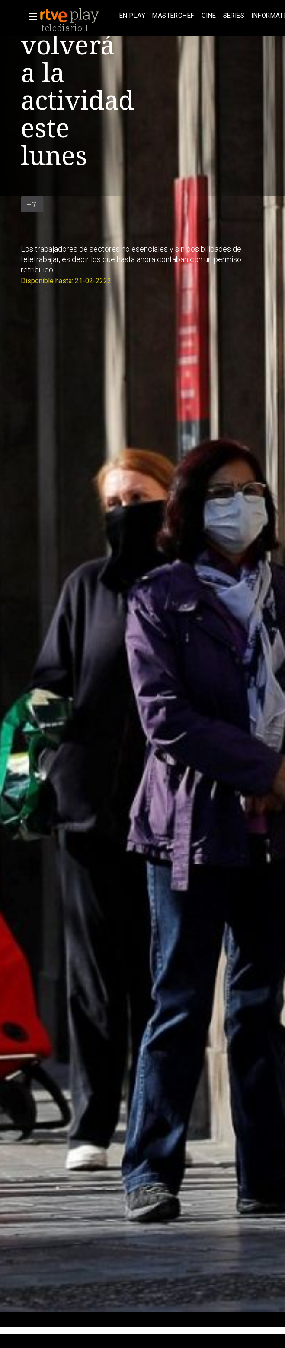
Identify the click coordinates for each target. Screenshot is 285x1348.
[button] (30, 16)
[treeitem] (132, 15)
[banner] (78, 15)
